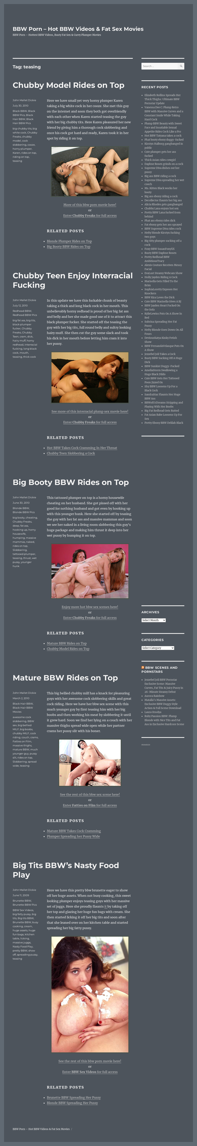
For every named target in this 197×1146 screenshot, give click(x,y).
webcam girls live (145, 744)
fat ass (24, 525)
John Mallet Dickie (24, 100)
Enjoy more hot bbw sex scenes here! (90, 607)
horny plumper (22, 148)
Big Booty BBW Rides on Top (68, 246)
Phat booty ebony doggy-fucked (164, 139)
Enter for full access (90, 215)
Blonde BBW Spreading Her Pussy (72, 1103)
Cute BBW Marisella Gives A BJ (163, 301)
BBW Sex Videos (23, 910)
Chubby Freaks (22, 521)
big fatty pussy (22, 914)
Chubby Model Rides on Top (69, 85)
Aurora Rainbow (154, 696)
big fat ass (19, 320)
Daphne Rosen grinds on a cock (164, 164)
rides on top (28, 152)
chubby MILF (21, 733)
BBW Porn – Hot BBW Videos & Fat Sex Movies (78, 29)
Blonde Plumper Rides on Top (69, 241)
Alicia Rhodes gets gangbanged (164, 204)
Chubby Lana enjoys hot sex (162, 208)
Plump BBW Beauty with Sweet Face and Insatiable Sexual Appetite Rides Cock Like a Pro (163, 127)
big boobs (26, 729)
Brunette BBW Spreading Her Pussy (74, 1097)
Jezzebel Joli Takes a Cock (160, 354)
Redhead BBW (22, 310)
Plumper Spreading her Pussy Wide (73, 836)
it (105, 906)
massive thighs (22, 745)
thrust (27, 558)
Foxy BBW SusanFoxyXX (160, 249)
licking (24, 938)
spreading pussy (27, 954)
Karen (16, 152)
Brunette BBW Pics (25, 904)
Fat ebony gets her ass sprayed (163, 224)
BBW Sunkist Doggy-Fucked (162, 366)
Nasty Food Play (23, 946)
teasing (17, 160)
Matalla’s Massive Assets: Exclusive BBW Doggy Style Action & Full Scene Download (163, 704)
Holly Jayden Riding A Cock (161, 277)
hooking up (20, 529)
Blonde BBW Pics (24, 512)
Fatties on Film (22, 741)
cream (28, 926)
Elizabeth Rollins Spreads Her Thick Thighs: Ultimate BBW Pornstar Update (163, 99)
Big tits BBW (26, 918)
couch (25, 737)
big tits (30, 320)
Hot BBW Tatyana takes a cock (163, 135)
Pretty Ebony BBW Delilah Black (164, 423)
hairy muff (19, 340)
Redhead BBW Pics (25, 314)
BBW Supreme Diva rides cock (163, 228)
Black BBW (20, 110)
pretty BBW (20, 950)
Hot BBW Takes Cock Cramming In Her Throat (82, 448)
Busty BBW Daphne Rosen (160, 253)
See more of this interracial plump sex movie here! (90, 411)
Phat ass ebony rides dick (160, 220)
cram (23, 336)
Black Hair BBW (23, 703)
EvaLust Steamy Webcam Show (163, 273)
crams (34, 737)
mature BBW (21, 749)
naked (30, 541)
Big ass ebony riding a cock (161, 196)
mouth (24, 352)
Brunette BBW (22, 900)
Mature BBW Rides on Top (67, 643)
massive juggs (22, 942)
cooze (31, 144)
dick (30, 336)
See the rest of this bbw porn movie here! (89, 1061)
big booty (19, 517)
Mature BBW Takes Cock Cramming (74, 831)
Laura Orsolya (153, 712)
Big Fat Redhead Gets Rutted (162, 410)
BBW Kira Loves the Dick (160, 297)
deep (16, 525)
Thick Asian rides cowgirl (160, 160)
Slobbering (20, 549)
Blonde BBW (21, 508)
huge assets (20, 930)
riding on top (21, 156)
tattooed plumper (24, 553)
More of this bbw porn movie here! (89, 205)
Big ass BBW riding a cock (160, 176)
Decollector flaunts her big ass (163, 200)
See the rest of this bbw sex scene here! (90, 794)
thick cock (29, 356)
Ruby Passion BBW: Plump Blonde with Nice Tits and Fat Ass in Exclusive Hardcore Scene (164, 720)
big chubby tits (22, 128)
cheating (31, 517)
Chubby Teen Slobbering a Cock (71, 453)
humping (19, 537)
